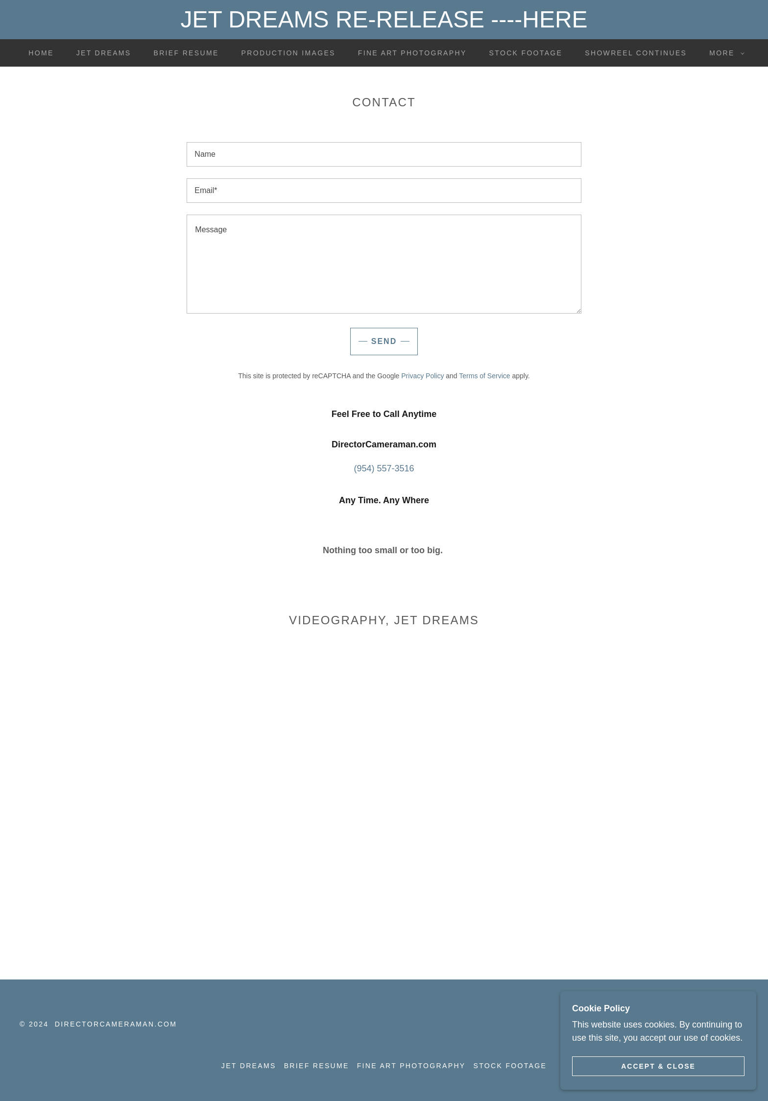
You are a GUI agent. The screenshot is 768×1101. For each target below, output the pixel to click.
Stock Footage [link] (526, 53)
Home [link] (40, 53)
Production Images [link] (288, 53)
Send (384, 341)
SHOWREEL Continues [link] (636, 53)
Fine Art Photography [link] (412, 53)
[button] (724, 53)
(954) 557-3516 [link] (384, 468)
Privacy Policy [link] (422, 376)
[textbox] (384, 154)
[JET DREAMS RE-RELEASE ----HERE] (384, 19)
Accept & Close (658, 1066)
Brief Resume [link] (186, 53)
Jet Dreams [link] (103, 53)
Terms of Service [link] (484, 376)
